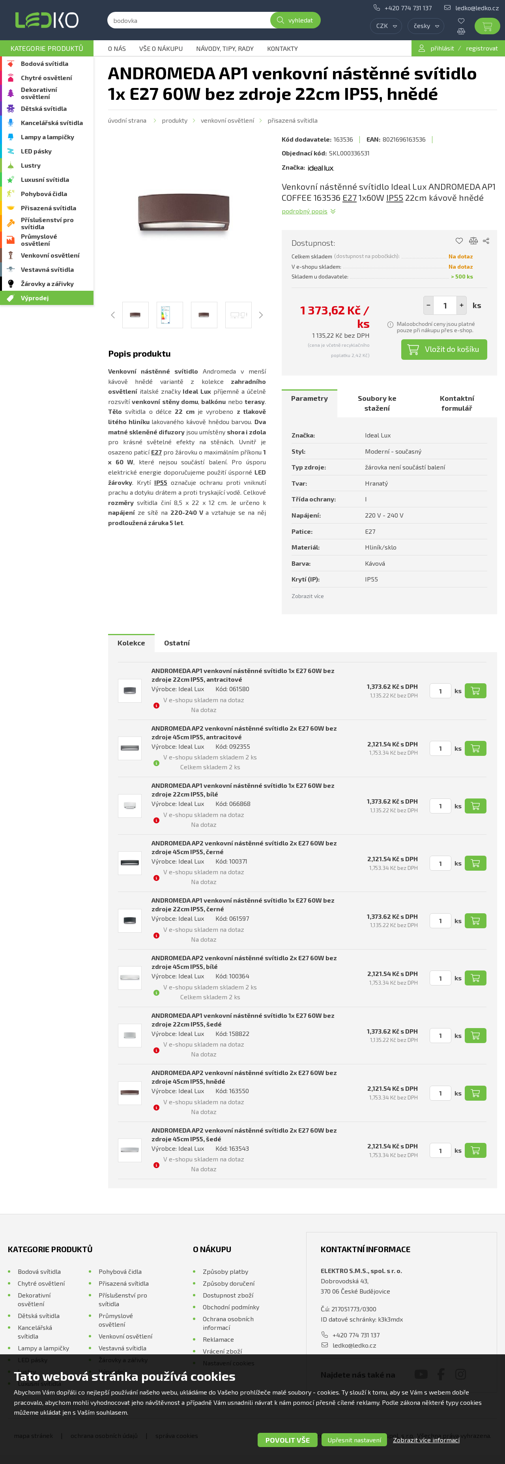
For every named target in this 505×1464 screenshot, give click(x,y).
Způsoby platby (225, 1271)
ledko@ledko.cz (477, 7)
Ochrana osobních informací (228, 1323)
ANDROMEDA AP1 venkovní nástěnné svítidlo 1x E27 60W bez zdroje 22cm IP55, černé (243, 904)
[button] (461, 305)
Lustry (31, 165)
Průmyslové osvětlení (39, 239)
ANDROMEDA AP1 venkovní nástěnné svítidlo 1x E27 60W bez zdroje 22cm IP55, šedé (243, 1020)
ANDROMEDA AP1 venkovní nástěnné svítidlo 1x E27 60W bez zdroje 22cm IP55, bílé (243, 790)
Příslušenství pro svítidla (47, 223)
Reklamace (218, 1339)
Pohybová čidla (44, 193)
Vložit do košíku (452, 348)
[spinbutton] (445, 305)
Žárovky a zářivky (47, 283)
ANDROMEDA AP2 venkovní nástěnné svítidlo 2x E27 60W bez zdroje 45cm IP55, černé (244, 847)
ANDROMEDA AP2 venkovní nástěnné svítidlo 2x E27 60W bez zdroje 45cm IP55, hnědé (244, 1077)
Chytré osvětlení (46, 77)
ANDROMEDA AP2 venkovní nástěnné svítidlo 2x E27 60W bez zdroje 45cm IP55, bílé (244, 962)
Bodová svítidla (44, 63)
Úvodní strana (127, 120)
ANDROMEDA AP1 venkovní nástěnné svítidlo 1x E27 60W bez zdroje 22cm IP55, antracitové (243, 675)
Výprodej (35, 297)
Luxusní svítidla (45, 179)
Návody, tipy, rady (225, 48)
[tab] (309, 403)
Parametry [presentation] (309, 398)
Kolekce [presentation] (131, 642)
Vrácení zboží (222, 1351)
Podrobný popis (304, 211)
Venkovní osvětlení (50, 255)
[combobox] (386, 26)
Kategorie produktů (46, 48)
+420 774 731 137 (408, 7)
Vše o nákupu (161, 48)
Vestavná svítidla (47, 269)
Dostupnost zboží (228, 1295)
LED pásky (36, 151)
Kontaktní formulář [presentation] (457, 403)
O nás (117, 48)
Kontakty (282, 48)
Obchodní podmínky (231, 1307)
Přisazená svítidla (48, 207)
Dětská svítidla (44, 108)
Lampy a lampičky (47, 136)
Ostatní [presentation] (177, 642)
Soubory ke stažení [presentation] (377, 403)
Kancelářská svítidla (52, 122)
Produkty (174, 120)
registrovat (482, 48)
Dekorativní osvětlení (39, 93)
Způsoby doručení (228, 1283)
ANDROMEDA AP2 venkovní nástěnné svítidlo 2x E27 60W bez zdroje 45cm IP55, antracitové (244, 732)
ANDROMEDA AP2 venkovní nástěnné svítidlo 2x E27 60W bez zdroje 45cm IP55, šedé (244, 1134)
